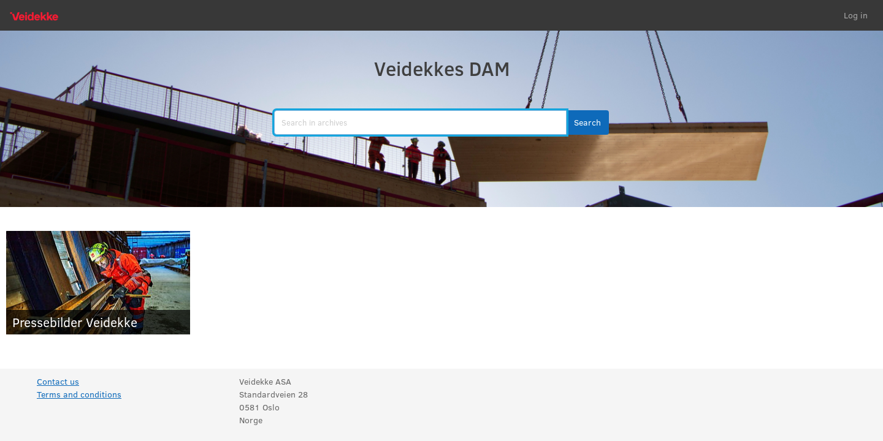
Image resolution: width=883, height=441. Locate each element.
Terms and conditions (79, 394)
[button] (587, 122)
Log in (856, 15)
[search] (420, 122)
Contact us (58, 381)
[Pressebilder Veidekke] (98, 282)
